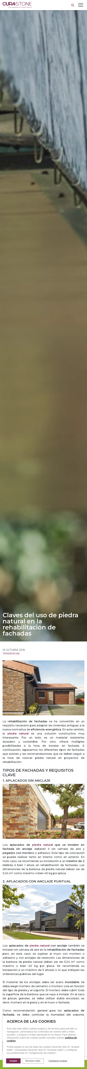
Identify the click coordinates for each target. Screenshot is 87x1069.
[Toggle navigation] (80, 5)
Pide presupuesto (43, 1064)
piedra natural (42, 844)
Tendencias (11, 653)
